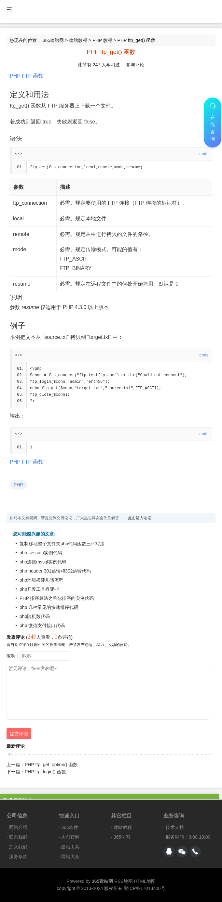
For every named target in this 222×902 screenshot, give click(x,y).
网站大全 (70, 856)
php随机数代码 (35, 616)
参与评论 (135, 64)
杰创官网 (70, 837)
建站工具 (70, 847)
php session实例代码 (41, 553)
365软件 (69, 827)
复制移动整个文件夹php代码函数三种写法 (62, 544)
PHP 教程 (102, 40)
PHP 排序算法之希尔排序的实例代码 (57, 598)
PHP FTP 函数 (26, 76)
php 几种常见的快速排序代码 (49, 607)
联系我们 (18, 837)
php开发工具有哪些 (39, 589)
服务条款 (18, 856)
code (204, 154)
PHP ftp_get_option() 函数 (51, 764)
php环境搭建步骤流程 (41, 580)
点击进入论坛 (139, 518)
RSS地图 (123, 881)
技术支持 (175, 827)
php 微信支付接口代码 (42, 625)
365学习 (122, 837)
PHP (18, 485)
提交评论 (19, 734)
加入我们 (18, 847)
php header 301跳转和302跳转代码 (55, 571)
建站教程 (78, 40)
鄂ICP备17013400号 (144, 888)
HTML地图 (145, 881)
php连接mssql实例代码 (43, 562)
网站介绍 (18, 827)
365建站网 (53, 40)
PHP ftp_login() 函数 (45, 772)
